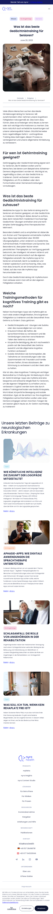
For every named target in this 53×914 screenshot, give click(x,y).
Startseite (20, 98)
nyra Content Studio (26, 780)
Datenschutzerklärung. (10, 902)
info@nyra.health (26, 843)
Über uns (26, 871)
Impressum (26, 886)
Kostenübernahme (26, 812)
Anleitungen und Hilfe (26, 822)
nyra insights (26, 775)
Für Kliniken (26, 796)
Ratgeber (30, 98)
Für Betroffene (26, 791)
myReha (26, 771)
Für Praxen (26, 801)
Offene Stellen (36, 2)
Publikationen (26, 832)
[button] (49, 8)
